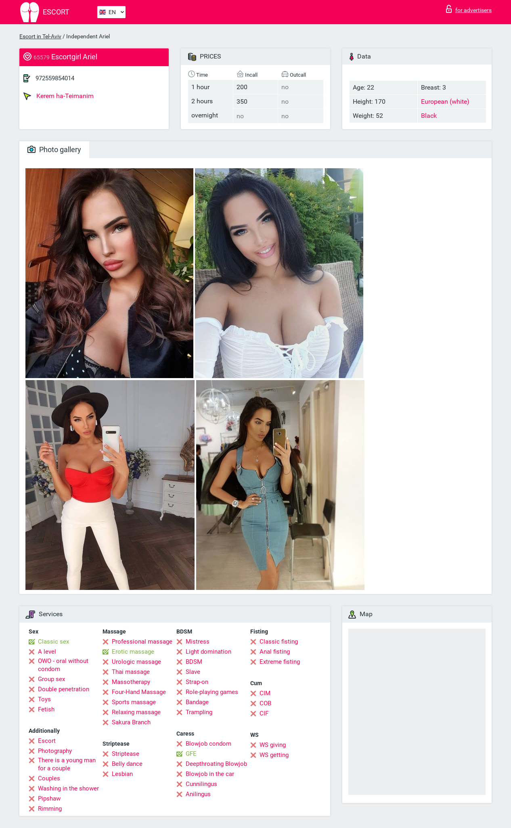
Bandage (197, 702)
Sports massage (134, 702)
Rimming (50, 808)
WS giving (273, 745)
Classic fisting (279, 641)
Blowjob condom (208, 743)
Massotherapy (131, 682)
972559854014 (55, 78)
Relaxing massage (136, 712)
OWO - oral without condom (63, 665)
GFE (191, 753)
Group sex (51, 679)
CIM (265, 693)
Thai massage (131, 671)
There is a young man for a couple (67, 764)
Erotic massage (133, 651)
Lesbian (122, 774)
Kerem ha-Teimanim (58, 96)
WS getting (274, 755)
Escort (47, 740)
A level (47, 651)
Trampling (199, 712)
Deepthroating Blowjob (216, 763)
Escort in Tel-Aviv (40, 36)
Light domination (208, 651)
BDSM (194, 661)
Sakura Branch (131, 722)
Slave (193, 671)
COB (265, 703)
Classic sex (53, 641)
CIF (264, 713)
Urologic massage (136, 661)
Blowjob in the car (210, 774)
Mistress (197, 641)
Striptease (125, 753)
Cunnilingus (201, 784)
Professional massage (142, 641)
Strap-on (197, 682)
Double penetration (63, 689)
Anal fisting (275, 651)
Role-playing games (212, 692)
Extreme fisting (280, 661)
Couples (49, 778)
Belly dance (127, 763)
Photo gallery (54, 149)
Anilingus (198, 794)
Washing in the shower (68, 788)
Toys (44, 699)
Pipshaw (49, 798)
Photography (55, 751)
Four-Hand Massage (139, 692)
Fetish (46, 709)
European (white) (445, 101)
